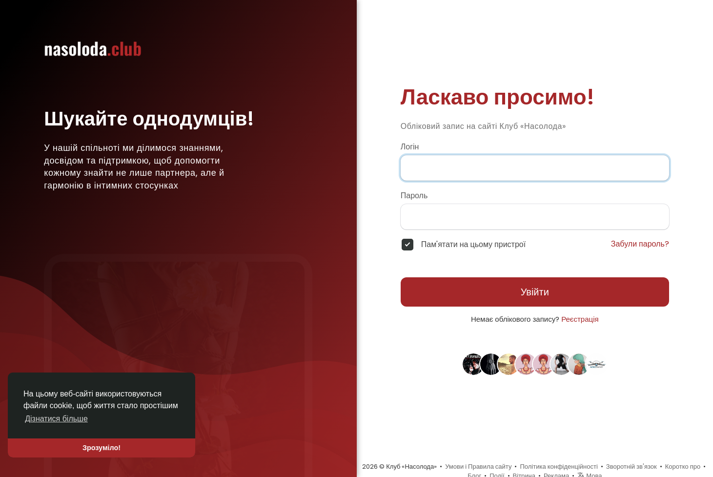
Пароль (414, 195)
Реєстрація (579, 319)
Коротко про (683, 466)
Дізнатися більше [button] (56, 419)
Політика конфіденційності (558, 466)
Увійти (535, 292)
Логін (410, 147)
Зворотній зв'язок (631, 466)
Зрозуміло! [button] (101, 448)
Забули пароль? (640, 244)
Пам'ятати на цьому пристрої (473, 244)
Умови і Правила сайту (478, 466)
